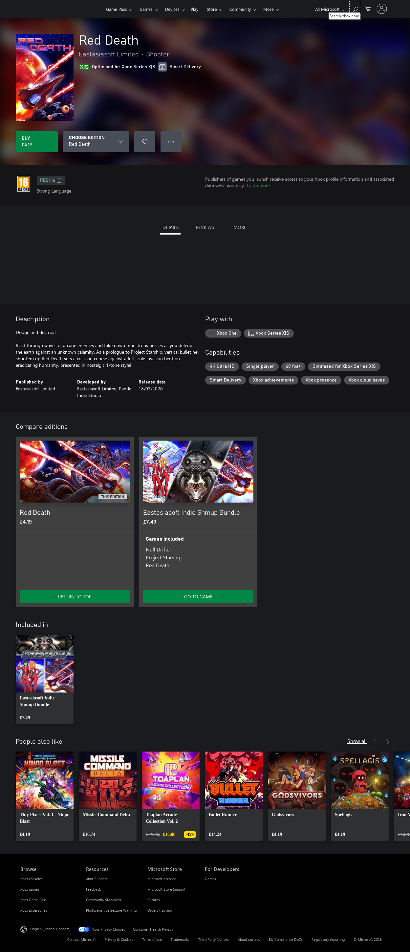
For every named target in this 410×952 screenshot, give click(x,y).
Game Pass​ (116, 9)
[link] (45, 679)
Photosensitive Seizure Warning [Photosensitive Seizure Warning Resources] (111, 910)
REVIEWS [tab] (205, 227)
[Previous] (374, 741)
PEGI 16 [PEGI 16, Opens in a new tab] (51, 180)
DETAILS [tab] (170, 227)
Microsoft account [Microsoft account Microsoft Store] (161, 879)
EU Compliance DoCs (286, 939)
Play (194, 9)
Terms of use (152, 939)
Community (240, 9)
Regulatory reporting (328, 939)
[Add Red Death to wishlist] (144, 141)
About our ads (249, 939)
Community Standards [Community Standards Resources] (103, 900)
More (268, 9)
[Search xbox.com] (355, 8)
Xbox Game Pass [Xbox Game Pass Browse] (33, 900)
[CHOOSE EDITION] (96, 141)
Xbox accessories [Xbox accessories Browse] (33, 910)
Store (212, 9)
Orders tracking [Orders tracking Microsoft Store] (159, 910)
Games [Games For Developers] (210, 879)
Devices (172, 9)
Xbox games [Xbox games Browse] (29, 889)
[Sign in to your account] (382, 9)
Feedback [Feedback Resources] (93, 889)
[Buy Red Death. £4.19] (37, 141)
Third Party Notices (213, 939)
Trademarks (180, 939)
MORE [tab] (239, 227)
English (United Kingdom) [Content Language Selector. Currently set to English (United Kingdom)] (50, 929)
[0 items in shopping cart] (368, 8)
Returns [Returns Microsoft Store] (153, 900)
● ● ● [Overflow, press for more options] (171, 141)
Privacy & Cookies (119, 939)
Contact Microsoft (81, 939)
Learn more (258, 185)
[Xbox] (86, 9)
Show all (357, 740)
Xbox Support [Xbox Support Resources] (96, 879)
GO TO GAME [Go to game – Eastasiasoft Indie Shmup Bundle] (198, 596)
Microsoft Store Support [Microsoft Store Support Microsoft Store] (166, 889)
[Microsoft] (42, 9)
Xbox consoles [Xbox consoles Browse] (31, 879)
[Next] (387, 741)
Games (146, 9)
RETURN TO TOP (75, 596)
